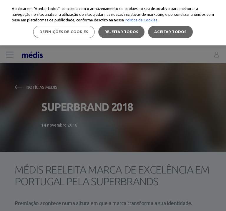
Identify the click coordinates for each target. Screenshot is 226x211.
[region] (113, 22)
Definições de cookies (64, 32)
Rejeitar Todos (121, 32)
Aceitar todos (170, 32)
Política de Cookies (141, 20)
